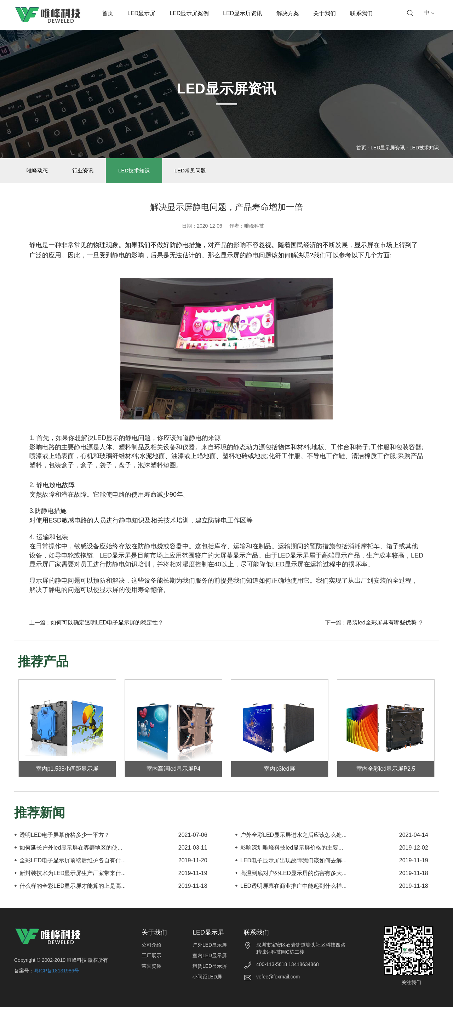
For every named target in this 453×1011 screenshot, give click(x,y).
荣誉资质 (151, 970)
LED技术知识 (424, 147)
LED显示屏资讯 (242, 13)
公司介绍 (151, 949)
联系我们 (361, 13)
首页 (107, 13)
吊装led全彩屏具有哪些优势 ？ (385, 627)
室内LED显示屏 (210, 960)
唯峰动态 (39, 173)
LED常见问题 (205, 173)
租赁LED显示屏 (210, 970)
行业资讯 (89, 173)
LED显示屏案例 (189, 13)
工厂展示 (151, 960)
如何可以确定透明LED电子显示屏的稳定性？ (107, 627)
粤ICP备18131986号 (56, 974)
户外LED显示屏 (210, 949)
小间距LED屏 (207, 981)
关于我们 (324, 13)
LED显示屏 (141, 13)
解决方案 (287, 13)
